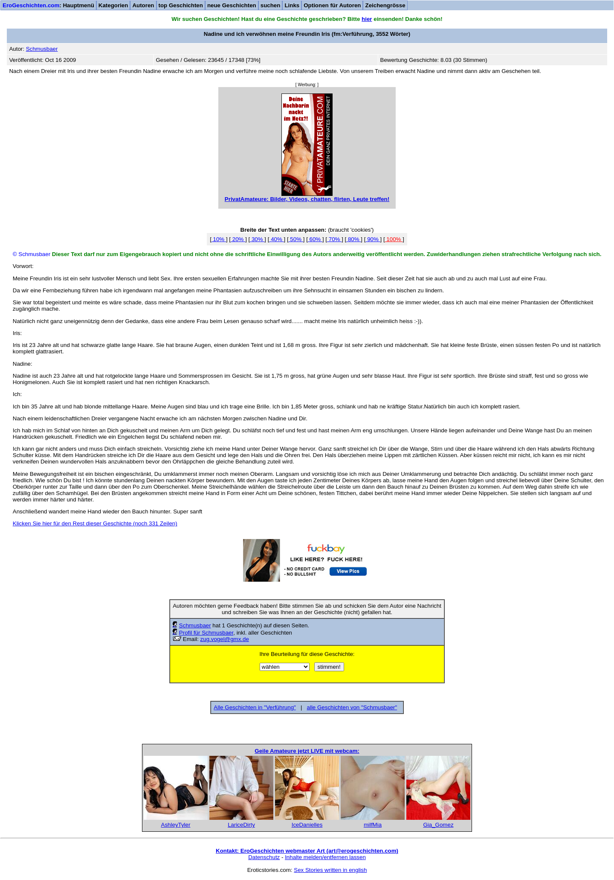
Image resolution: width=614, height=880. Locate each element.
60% (315, 239)
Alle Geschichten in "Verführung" (254, 707)
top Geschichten (181, 5)
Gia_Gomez (438, 825)
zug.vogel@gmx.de (224, 639)
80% (353, 239)
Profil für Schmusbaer (206, 632)
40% (276, 239)
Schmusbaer (195, 625)
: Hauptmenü (48, 5)
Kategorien (113, 5)
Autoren (143, 5)
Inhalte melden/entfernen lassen (325, 857)
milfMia (373, 825)
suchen (271, 5)
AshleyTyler (176, 825)
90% (372, 239)
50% (296, 239)
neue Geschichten (231, 5)
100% (394, 239)
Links (291, 5)
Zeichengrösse (385, 5)
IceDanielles (307, 825)
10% (218, 239)
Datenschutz (264, 857)
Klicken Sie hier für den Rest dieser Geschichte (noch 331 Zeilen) (95, 523)
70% (334, 239)
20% (238, 239)
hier (367, 19)
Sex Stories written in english (330, 870)
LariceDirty (241, 825)
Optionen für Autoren (332, 5)
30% (257, 239)
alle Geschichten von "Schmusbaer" (352, 707)
